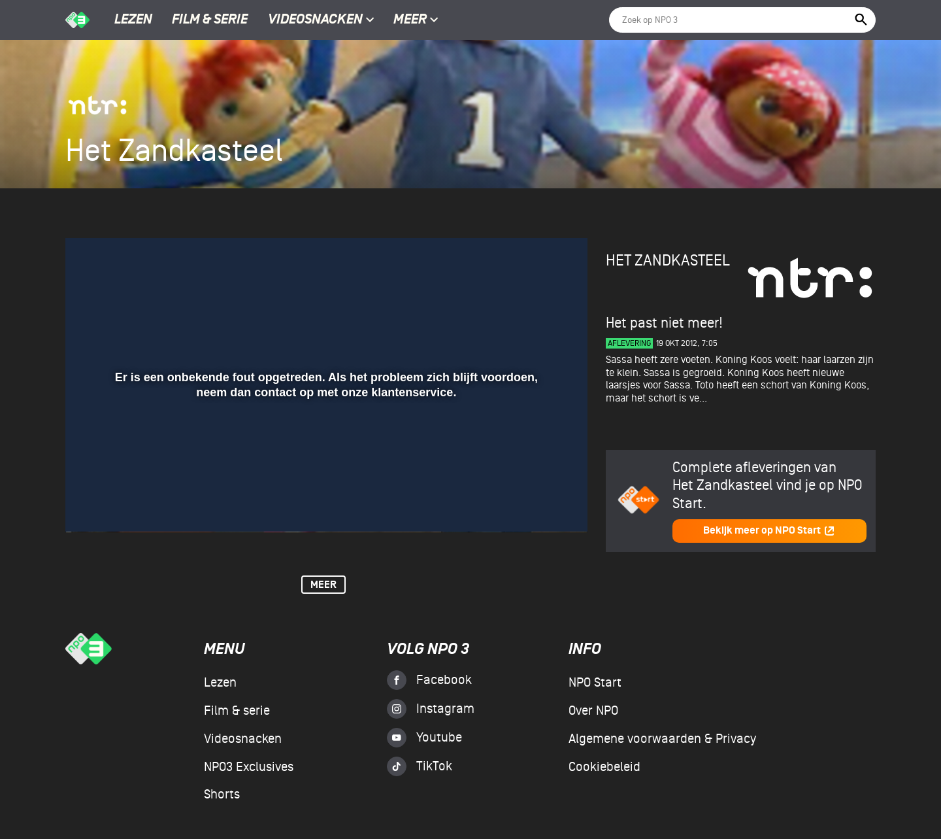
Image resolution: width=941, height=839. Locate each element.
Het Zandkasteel (668, 260)
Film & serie (210, 20)
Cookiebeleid (604, 767)
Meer (415, 20)
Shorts (222, 794)
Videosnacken (315, 20)
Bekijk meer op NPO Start (769, 530)
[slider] (324, 476)
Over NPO (593, 711)
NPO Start (595, 683)
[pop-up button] (535, 503)
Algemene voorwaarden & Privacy (662, 739)
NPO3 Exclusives (248, 767)
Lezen (133, 20)
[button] (91, 503)
